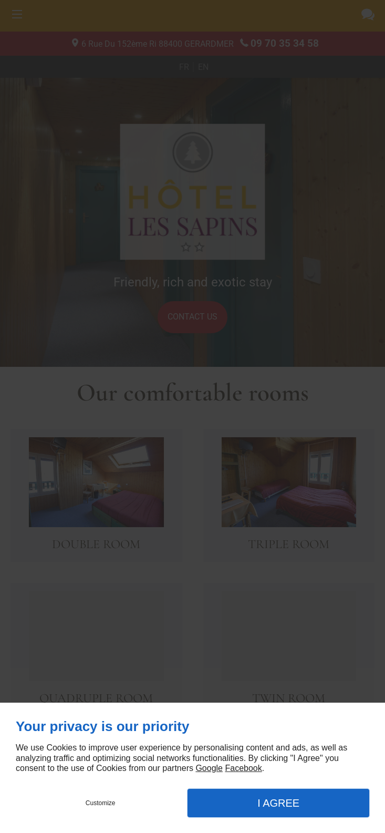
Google (209, 768)
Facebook (243, 768)
